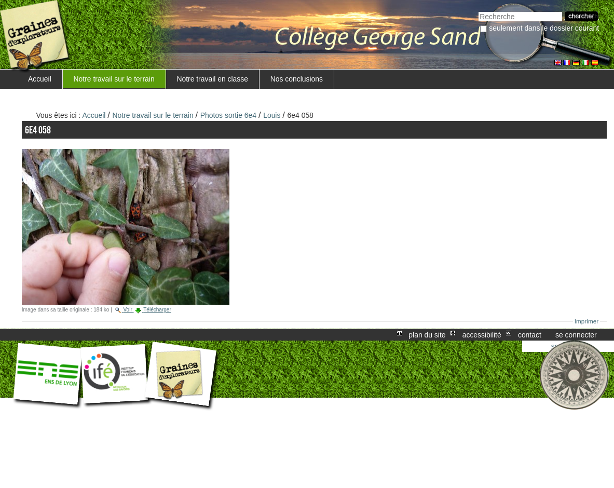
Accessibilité (481, 335)
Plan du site (426, 335)
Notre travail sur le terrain (114, 79)
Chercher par (478, 10)
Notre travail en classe (212, 79)
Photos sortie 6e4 (228, 115)
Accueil (39, 79)
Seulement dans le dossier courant (544, 28)
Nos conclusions (296, 79)
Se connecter (576, 335)
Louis (271, 115)
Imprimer (587, 321)
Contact (529, 335)
